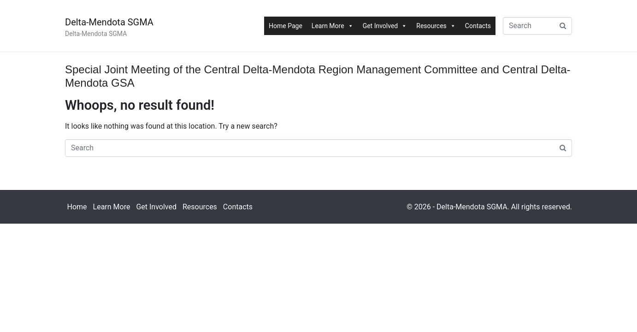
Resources (436, 26)
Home (77, 206)
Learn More (333, 26)
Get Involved (385, 26)
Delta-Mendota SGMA (109, 22)
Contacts (478, 26)
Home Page (285, 26)
